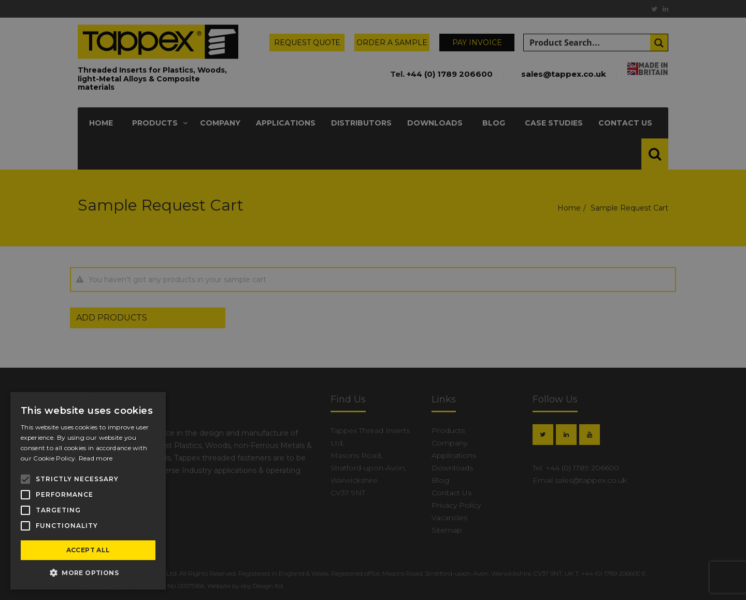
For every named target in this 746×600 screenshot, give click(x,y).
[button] (88, 573)
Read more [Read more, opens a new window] (96, 458)
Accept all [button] (88, 550)
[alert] (373, 300)
